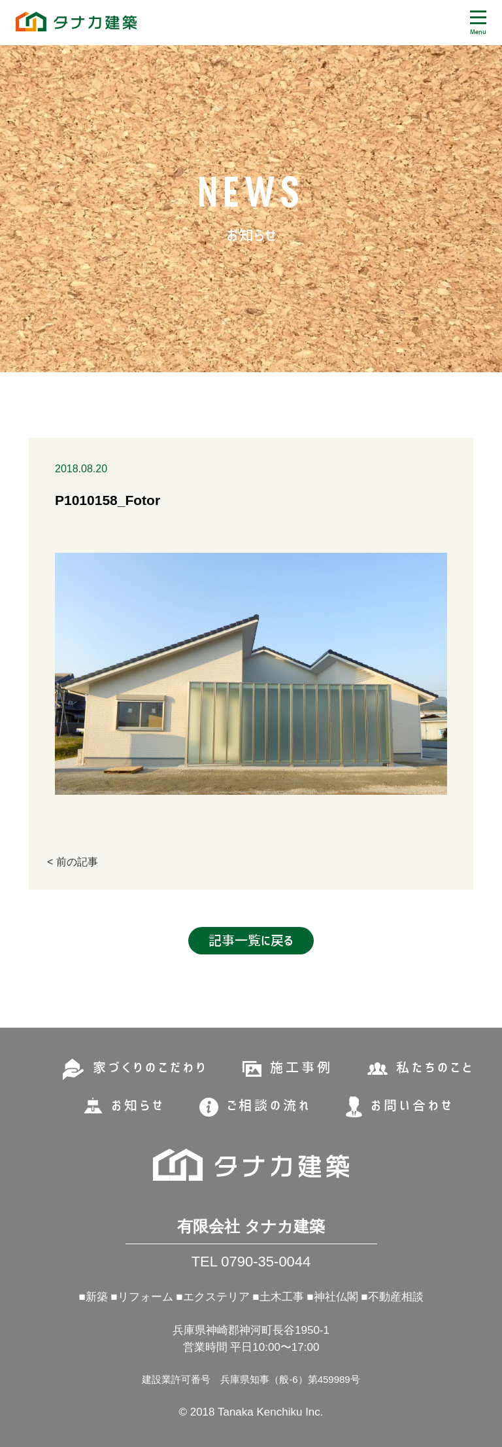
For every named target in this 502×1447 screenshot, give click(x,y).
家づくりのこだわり (150, 1067)
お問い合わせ (412, 1105)
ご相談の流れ (269, 1105)
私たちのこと (435, 1067)
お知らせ (138, 1105)
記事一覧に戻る (251, 940)
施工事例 (301, 1067)
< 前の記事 (72, 861)
